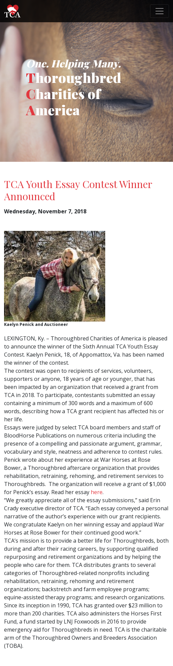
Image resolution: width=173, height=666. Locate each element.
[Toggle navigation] (159, 11)
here (97, 492)
